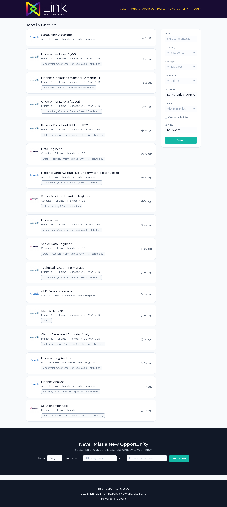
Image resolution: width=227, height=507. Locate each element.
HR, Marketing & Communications (62, 208)
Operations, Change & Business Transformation (69, 88)
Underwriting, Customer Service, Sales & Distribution (72, 64)
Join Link (182, 8)
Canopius (46, 155)
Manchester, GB (76, 155)
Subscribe (179, 463)
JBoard (121, 498)
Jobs (123, 8)
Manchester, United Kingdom (78, 39)
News (171, 8)
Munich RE (47, 59)
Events (161, 8)
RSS (100, 488)
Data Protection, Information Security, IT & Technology (73, 136)
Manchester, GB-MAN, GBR (85, 59)
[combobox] (181, 53)
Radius (168, 103)
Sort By (169, 124)
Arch (43, 39)
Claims (46, 324)
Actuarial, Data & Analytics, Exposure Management (71, 396)
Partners (134, 8)
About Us (148, 8)
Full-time (54, 39)
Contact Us (122, 488)
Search (180, 140)
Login (197, 8)
